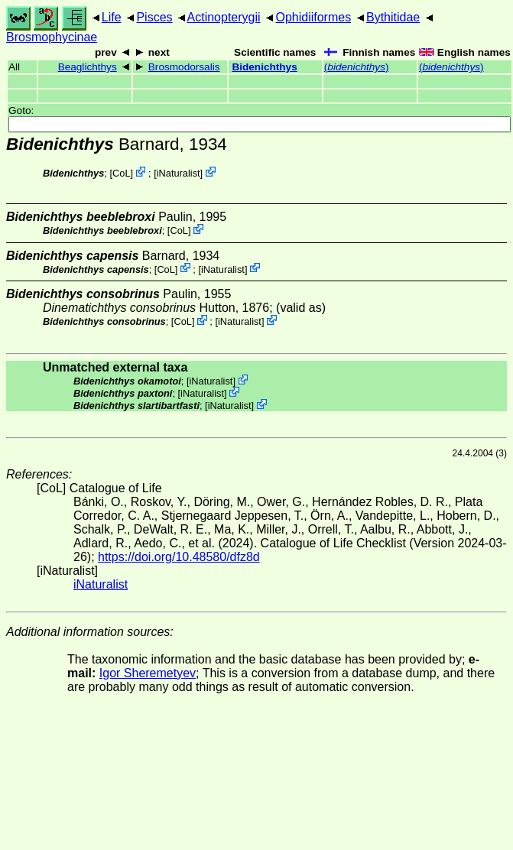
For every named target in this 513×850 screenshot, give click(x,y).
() (356, 67)
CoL (121, 173)
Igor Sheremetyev (147, 673)
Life (112, 17)
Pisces (154, 17)
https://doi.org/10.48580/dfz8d (179, 556)
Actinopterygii (224, 17)
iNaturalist (178, 173)
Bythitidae (393, 17)
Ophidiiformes (313, 17)
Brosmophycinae (51, 37)
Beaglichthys (87, 67)
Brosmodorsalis (184, 67)
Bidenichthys (264, 67)
